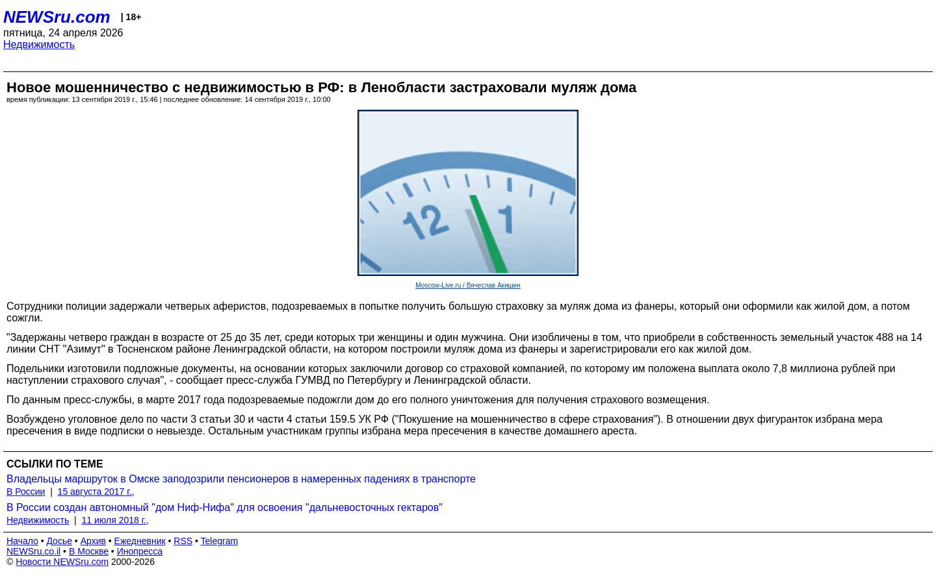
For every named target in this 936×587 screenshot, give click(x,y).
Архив (93, 541)
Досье (59, 541)
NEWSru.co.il (33, 551)
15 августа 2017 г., (96, 491)
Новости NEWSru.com (62, 561)
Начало (22, 541)
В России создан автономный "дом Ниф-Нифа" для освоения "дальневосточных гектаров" (224, 507)
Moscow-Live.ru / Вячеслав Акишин (467, 285)
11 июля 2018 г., (115, 520)
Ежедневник (140, 541)
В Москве (89, 551)
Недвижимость (39, 44)
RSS (183, 541)
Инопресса (140, 551)
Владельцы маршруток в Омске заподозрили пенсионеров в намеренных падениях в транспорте (241, 478)
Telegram (220, 541)
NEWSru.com (56, 17)
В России (25, 491)
